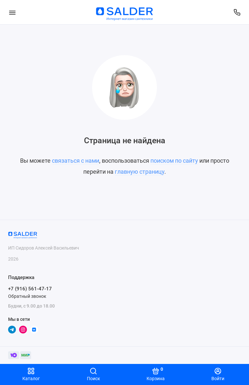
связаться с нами (75, 160)
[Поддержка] (237, 12)
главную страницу (139, 171)
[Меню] (12, 12)
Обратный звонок (27, 296)
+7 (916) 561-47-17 (30, 289)
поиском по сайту (174, 160)
